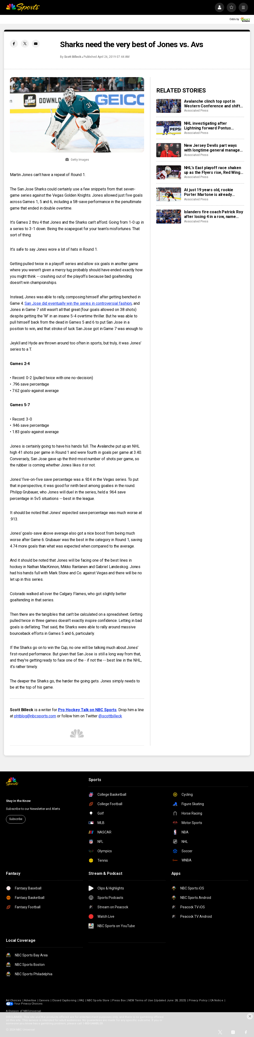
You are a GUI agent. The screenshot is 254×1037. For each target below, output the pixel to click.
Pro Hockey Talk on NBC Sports (87, 709)
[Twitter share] (25, 44)
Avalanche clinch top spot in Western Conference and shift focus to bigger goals (212, 103)
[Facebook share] (14, 44)
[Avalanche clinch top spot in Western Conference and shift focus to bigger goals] (168, 106)
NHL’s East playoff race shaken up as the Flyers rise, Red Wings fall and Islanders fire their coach (213, 170)
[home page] (23, 7)
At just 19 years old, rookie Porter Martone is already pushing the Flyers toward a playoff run (209, 192)
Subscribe (15, 819)
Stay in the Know (18, 801)
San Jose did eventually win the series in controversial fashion (78, 303)
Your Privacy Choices (28, 1003)
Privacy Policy (198, 1000)
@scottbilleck (110, 716)
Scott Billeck (72, 57)
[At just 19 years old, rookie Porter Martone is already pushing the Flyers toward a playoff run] (168, 194)
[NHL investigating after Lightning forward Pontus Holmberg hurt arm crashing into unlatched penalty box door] (168, 128)
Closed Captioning (64, 1000)
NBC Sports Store (98, 1000)
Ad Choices (13, 1000)
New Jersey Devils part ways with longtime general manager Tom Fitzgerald (213, 147)
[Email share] (36, 44)
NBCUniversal (32, 1011)
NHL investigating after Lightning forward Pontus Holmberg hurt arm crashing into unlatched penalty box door (214, 125)
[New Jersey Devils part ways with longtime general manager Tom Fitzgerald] (168, 150)
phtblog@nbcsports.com (35, 716)
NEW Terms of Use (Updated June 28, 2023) (157, 1000)
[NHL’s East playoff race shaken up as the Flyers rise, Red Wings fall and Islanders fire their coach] (168, 172)
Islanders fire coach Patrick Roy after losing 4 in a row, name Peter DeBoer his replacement (213, 214)
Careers (44, 1000)
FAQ (81, 1000)
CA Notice (216, 1000)
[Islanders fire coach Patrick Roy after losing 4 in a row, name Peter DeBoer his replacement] (168, 216)
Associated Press (196, 110)
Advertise (30, 1000)
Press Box (119, 1000)
